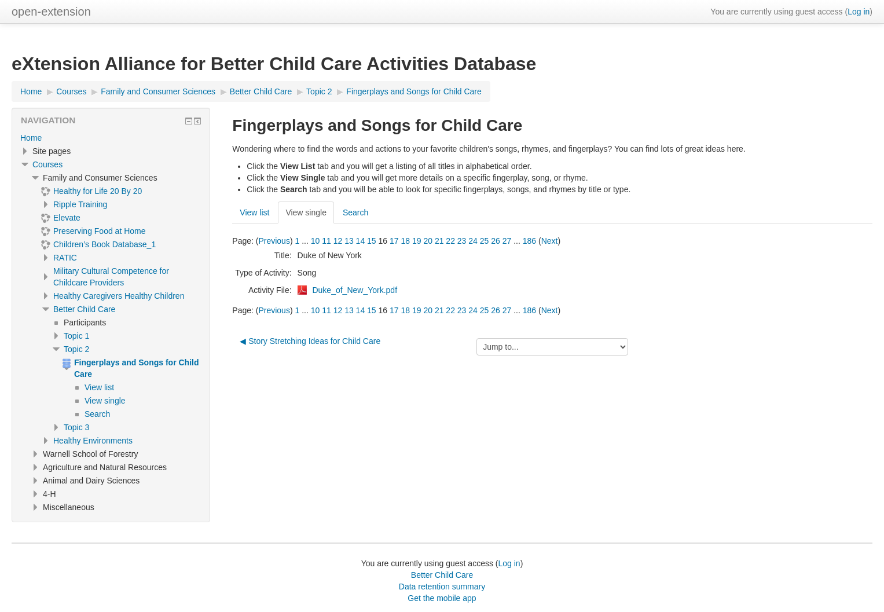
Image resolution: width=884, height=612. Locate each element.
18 (405, 240)
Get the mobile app (442, 598)
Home (31, 137)
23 (462, 240)
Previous (273, 240)
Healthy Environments (93, 440)
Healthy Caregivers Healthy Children (118, 295)
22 (450, 240)
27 (507, 240)
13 (349, 240)
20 (427, 240)
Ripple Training (80, 204)
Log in (859, 11)
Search (355, 212)
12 (338, 240)
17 (394, 240)
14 (360, 240)
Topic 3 (76, 427)
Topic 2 (76, 349)
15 (371, 240)
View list (254, 212)
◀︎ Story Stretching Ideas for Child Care (310, 341)
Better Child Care (84, 309)
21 (439, 240)
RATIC (65, 257)
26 (495, 240)
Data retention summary (442, 586)
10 (315, 240)
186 (529, 240)
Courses (47, 164)
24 (473, 240)
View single (306, 212)
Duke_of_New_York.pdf (354, 290)
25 (484, 240)
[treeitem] (110, 138)
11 (326, 240)
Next (549, 240)
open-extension (51, 11)
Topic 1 (76, 335)
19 (416, 240)
